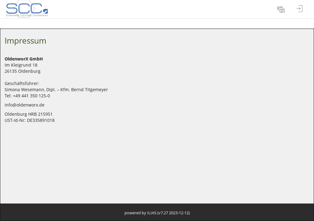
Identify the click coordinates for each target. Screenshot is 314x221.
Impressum (25, 40)
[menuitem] (282, 9)
